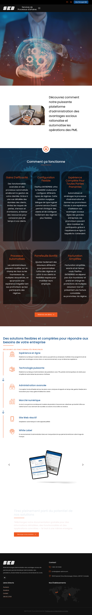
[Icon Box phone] (69, 568)
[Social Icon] (4, 577)
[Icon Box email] (69, 573)
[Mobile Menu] (39, 8)
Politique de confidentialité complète (56, 611)
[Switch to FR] (71, 2)
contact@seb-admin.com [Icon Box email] (60, 571)
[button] (27, 115)
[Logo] (9, 8)
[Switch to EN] (67, 2)
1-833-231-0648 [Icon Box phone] (56, 567)
